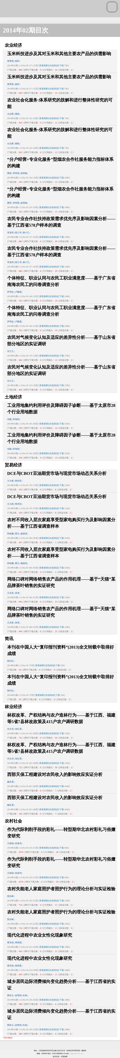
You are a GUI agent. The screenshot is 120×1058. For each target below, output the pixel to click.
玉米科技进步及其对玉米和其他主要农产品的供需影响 (59, 53)
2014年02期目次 (25, 30)
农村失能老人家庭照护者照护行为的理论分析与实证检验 (61, 888)
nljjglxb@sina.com (76, 1053)
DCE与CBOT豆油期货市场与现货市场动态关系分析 (56, 473)
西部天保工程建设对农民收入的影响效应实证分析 (54, 774)
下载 (61, 65)
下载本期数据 (7, 1038)
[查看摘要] (44, 65)
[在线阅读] (54, 65)
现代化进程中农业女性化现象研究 (39, 935)
